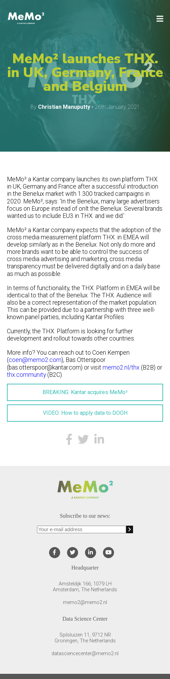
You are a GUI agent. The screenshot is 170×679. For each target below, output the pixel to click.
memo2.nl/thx (121, 367)
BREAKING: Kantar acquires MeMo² (85, 392)
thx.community (26, 374)
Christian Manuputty (64, 107)
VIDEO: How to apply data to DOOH (85, 413)
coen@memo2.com (35, 359)
